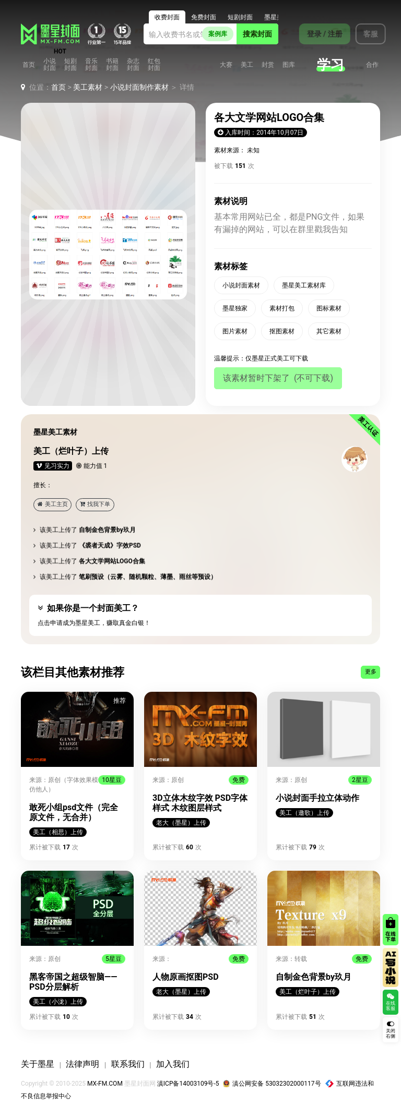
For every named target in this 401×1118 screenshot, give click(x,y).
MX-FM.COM (105, 1083)
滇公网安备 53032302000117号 (272, 1083)
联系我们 (128, 1064)
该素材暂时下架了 (278, 378)
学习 (330, 64)
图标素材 (328, 308)
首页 (28, 65)
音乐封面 (91, 64)
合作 (372, 65)
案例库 (217, 34)
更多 (370, 671)
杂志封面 (133, 64)
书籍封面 (112, 64)
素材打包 (281, 308)
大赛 (226, 65)
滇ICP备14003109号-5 (188, 1083)
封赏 (268, 65)
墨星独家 (234, 308)
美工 (247, 65)
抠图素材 (281, 331)
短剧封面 (70, 64)
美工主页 (53, 504)
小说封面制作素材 (139, 87)
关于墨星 (37, 1064)
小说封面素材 (241, 285)
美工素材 (87, 87)
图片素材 (234, 331)
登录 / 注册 (319, 34)
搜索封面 (257, 34)
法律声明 (82, 1064)
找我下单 (95, 504)
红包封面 (154, 64)
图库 (288, 65)
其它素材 (328, 331)
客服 (365, 34)
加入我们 (173, 1064)
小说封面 (49, 64)
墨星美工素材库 (304, 285)
